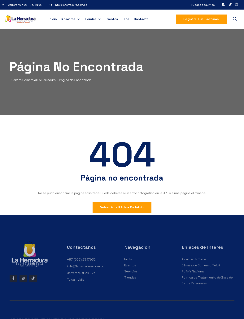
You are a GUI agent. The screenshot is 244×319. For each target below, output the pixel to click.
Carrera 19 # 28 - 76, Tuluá (24, 4)
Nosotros (68, 19)
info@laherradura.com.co (71, 4)
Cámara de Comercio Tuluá (201, 270)
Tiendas (90, 19)
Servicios (130, 276)
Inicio (53, 19)
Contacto (141, 19)
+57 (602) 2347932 (81, 264)
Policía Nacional (193, 276)
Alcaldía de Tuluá (194, 264)
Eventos (112, 19)
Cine (126, 19)
